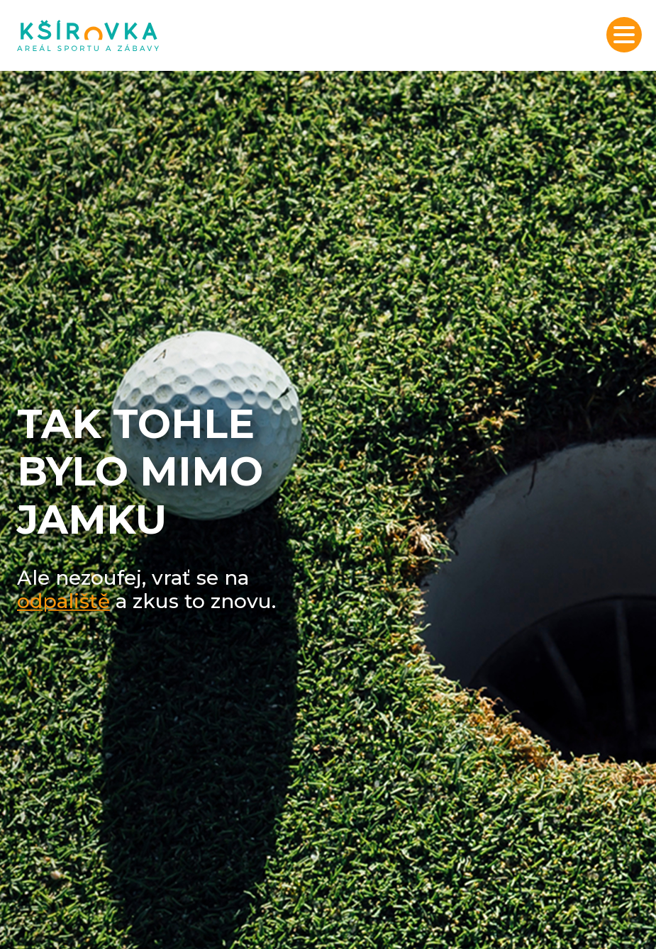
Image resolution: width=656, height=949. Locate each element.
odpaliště (63, 601)
